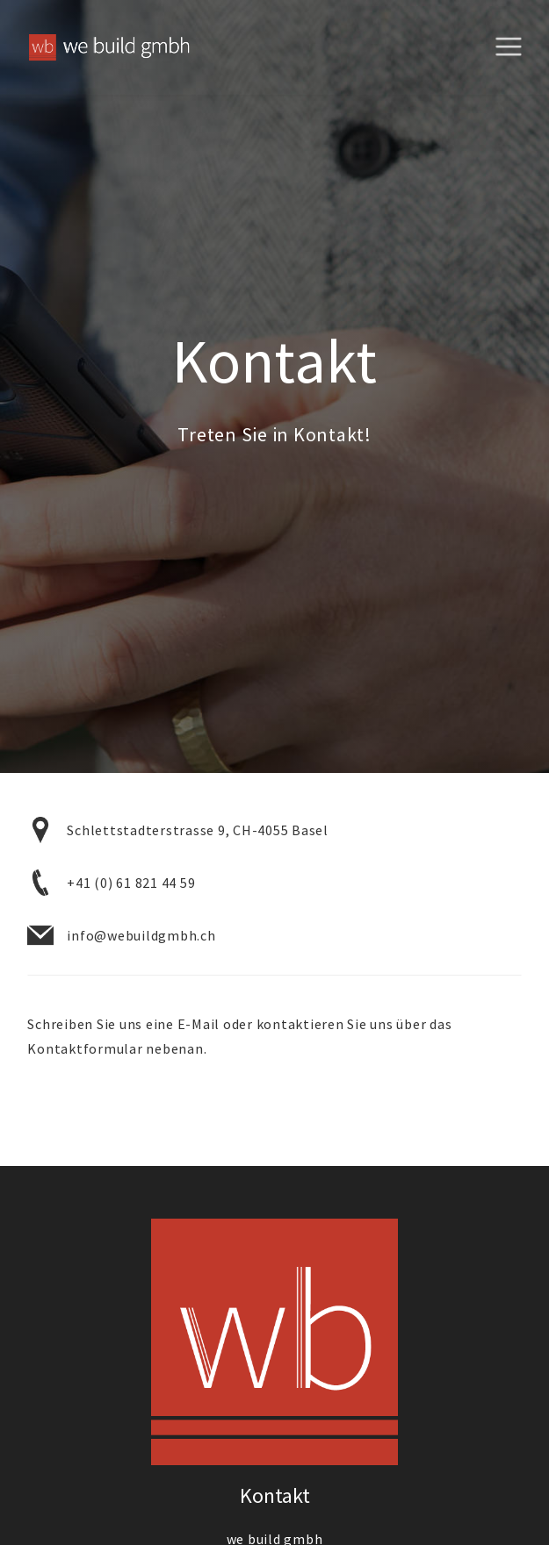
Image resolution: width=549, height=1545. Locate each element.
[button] (514, 47)
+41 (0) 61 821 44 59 (131, 882)
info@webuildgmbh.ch (141, 935)
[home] (101, 47)
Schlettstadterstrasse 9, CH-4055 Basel (198, 830)
